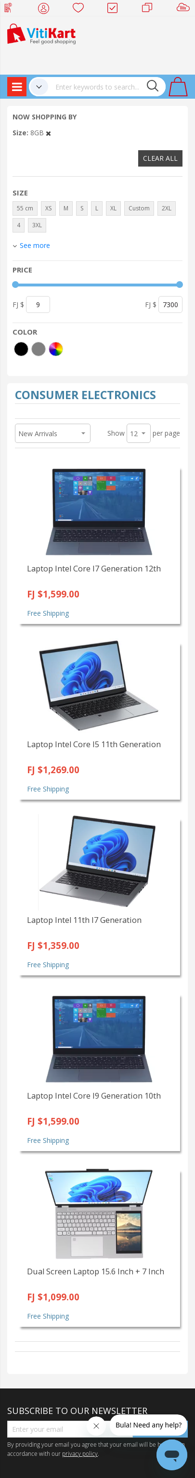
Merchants (150, 9)
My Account (46, 9)
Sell (185, 9)
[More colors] (56, 349)
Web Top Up (11, 9)
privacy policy (80, 1453)
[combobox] (107, 86)
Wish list (81, 9)
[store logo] (41, 33)
